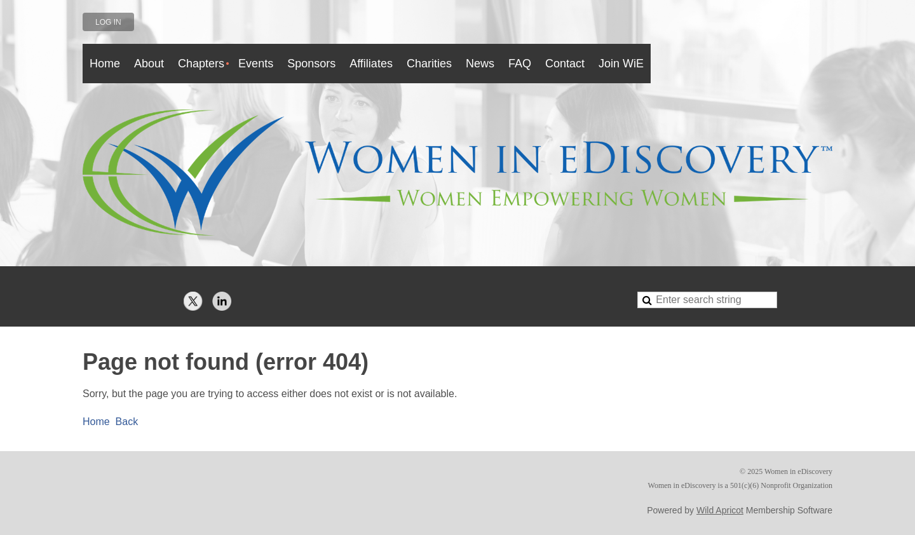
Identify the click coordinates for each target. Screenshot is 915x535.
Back (127, 421)
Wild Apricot (719, 510)
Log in (108, 22)
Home (96, 421)
